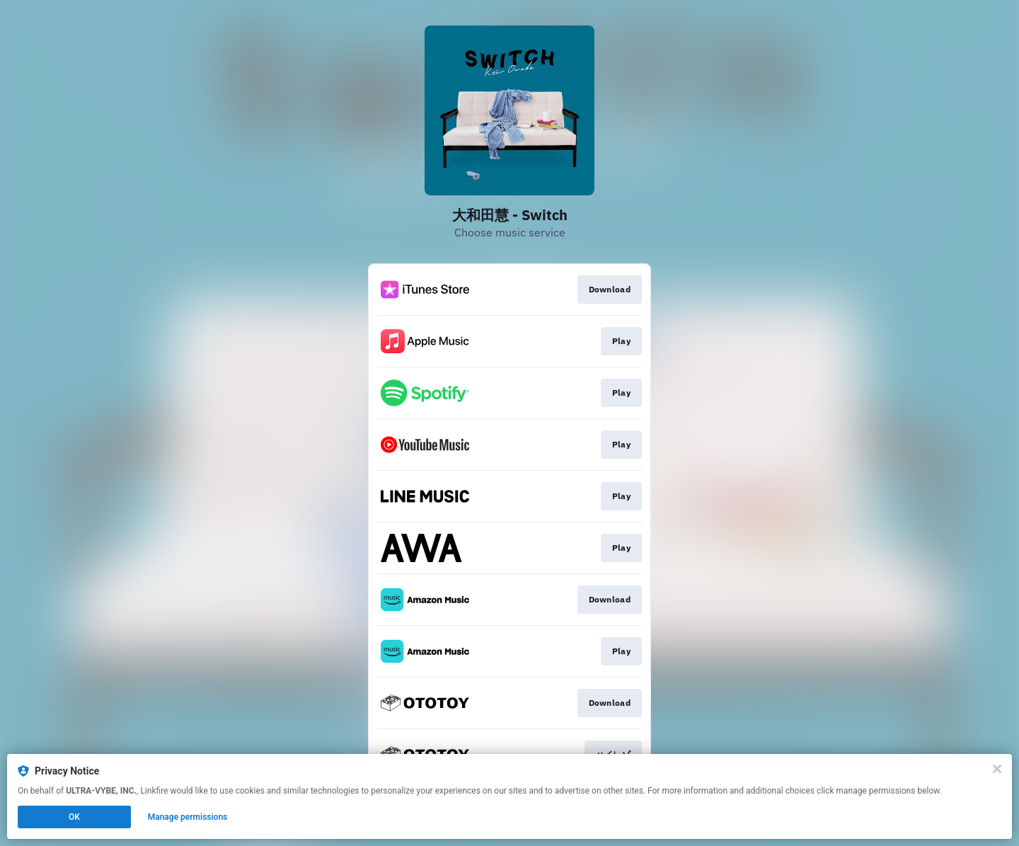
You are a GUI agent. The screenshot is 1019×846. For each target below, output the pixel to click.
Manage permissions (188, 817)
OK (74, 817)
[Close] (997, 769)
